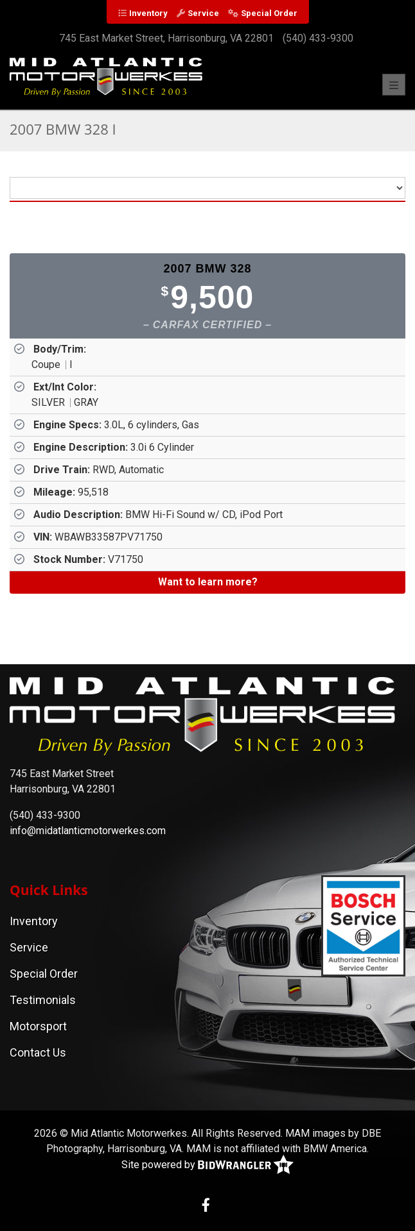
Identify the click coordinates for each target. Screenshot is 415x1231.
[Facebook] (206, 1206)
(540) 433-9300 (318, 38)
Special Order (269, 13)
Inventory (148, 13)
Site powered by (207, 1165)
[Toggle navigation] (393, 85)
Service (203, 13)
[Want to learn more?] (207, 582)
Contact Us (38, 1052)
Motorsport (38, 1026)
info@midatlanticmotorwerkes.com (88, 831)
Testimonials (43, 1000)
